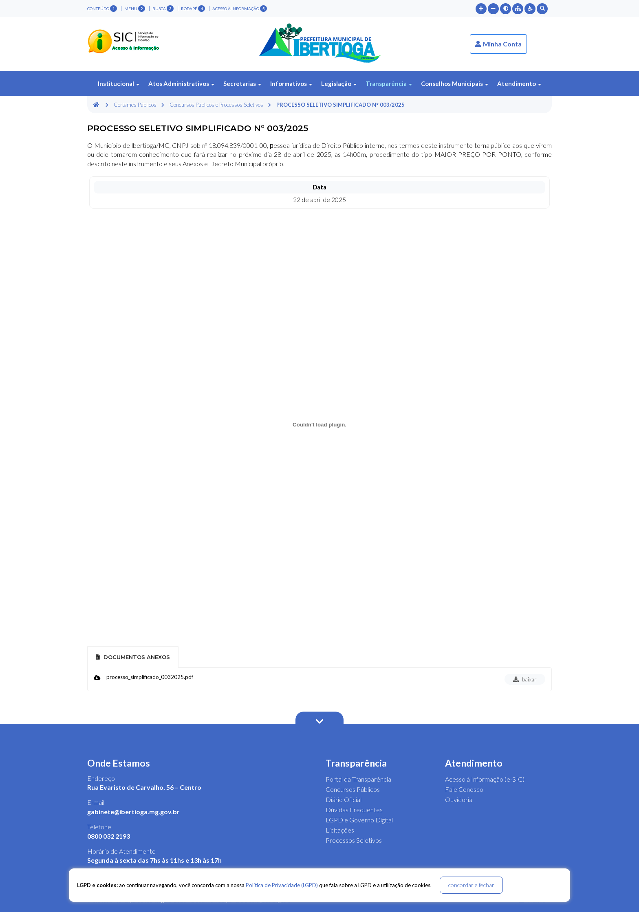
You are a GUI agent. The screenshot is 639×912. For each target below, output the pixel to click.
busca (163, 8)
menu (134, 8)
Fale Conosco (464, 789)
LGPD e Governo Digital (359, 820)
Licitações (340, 830)
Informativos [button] (291, 83)
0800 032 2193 (108, 836)
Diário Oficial (343, 799)
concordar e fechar (471, 884)
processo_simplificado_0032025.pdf (149, 677)
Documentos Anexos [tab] (133, 657)
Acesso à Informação (239, 8)
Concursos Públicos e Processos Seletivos (216, 104)
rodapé (193, 8)
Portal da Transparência (358, 779)
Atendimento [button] (519, 83)
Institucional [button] (118, 83)
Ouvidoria (458, 799)
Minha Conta (498, 44)
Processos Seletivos (354, 840)
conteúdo (102, 8)
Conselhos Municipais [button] (454, 83)
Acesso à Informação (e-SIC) (484, 779)
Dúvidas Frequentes (354, 809)
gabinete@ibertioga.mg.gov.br (133, 811)
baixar (525, 679)
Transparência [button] (389, 83)
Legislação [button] (339, 83)
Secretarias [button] (242, 83)
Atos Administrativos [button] (181, 83)
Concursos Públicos (353, 789)
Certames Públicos (135, 104)
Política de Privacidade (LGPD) (282, 885)
